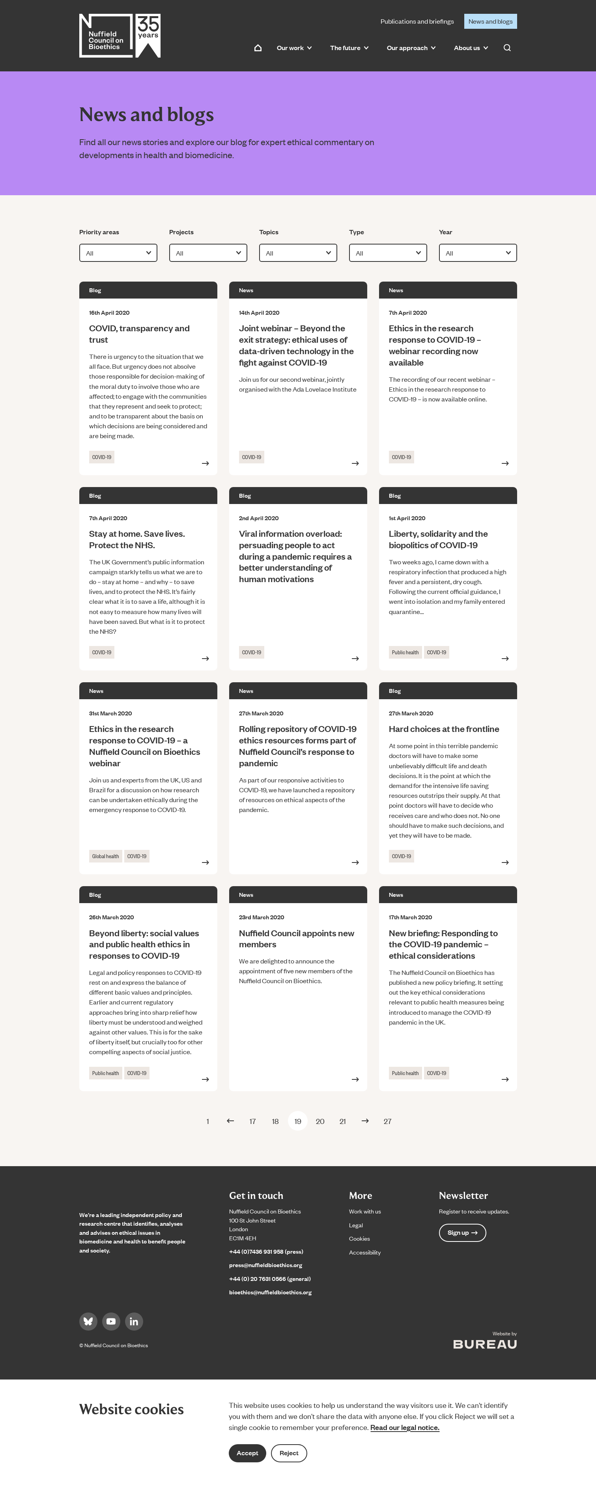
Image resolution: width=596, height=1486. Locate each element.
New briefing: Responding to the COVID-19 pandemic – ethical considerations (443, 944)
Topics (271, 231)
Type (361, 231)
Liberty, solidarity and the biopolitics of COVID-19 (438, 538)
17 (253, 1121)
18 (275, 1121)
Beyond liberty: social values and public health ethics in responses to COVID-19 (144, 944)
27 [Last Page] (388, 1121)
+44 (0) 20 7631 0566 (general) (270, 1278)
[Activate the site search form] (507, 48)
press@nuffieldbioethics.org (265, 1264)
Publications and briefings (417, 21)
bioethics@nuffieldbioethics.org (270, 1292)
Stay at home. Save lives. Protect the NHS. (137, 538)
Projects (181, 231)
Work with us (365, 1211)
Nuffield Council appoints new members (296, 938)
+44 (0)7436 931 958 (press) (266, 1251)
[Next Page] (365, 1121)
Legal (356, 1225)
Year (451, 231)
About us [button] (471, 47)
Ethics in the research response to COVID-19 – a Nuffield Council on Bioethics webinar (144, 745)
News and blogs (491, 21)
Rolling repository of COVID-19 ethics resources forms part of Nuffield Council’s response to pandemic (298, 745)
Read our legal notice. (404, 1427)
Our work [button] (294, 47)
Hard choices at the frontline (444, 728)
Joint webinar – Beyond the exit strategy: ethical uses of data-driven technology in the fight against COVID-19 (296, 344)
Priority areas (99, 231)
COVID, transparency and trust (139, 333)
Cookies (359, 1238)
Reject (289, 1452)
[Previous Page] (230, 1121)
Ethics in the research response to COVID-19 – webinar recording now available (435, 344)
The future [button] (349, 47)
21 (343, 1121)
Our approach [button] (411, 47)
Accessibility (365, 1252)
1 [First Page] (208, 1121)
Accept (247, 1452)
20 (320, 1121)
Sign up (463, 1232)
